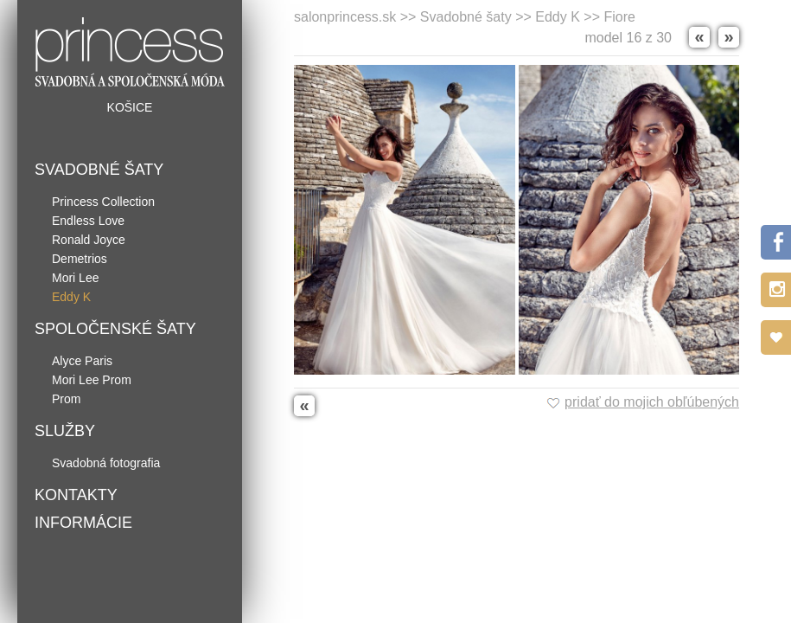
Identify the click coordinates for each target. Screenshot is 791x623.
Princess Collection (103, 202)
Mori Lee (75, 278)
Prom (66, 399)
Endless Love (88, 221)
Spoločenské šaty (115, 328)
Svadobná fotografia (106, 463)
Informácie (83, 522)
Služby (65, 431)
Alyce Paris (82, 361)
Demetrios (79, 259)
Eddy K (71, 297)
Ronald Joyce (88, 240)
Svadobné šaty (99, 169)
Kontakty (76, 495)
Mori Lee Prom (91, 380)
